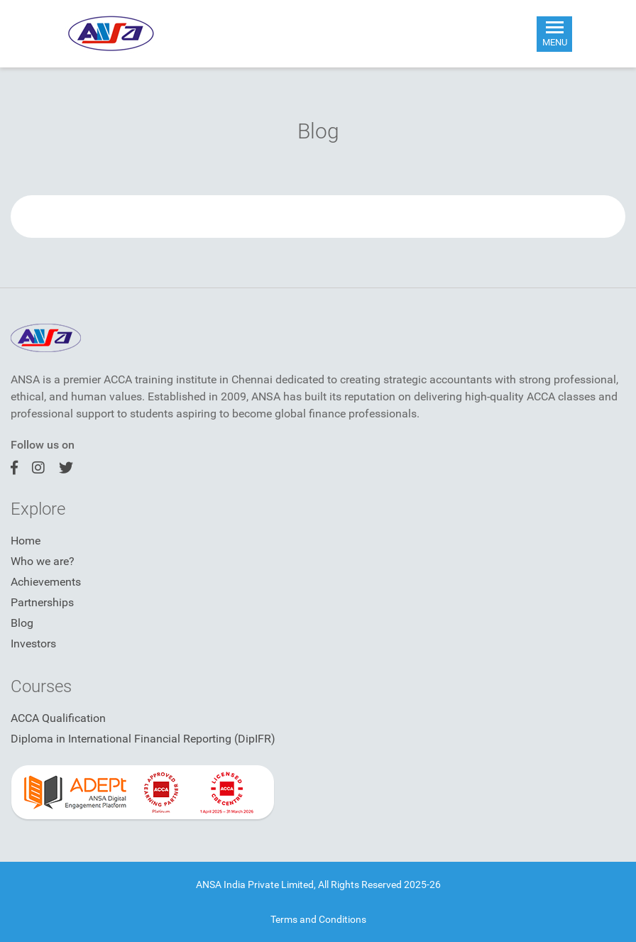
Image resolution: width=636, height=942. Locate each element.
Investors (33, 643)
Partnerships (42, 602)
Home (25, 540)
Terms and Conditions (318, 919)
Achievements (46, 581)
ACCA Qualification (58, 718)
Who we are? (43, 561)
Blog (22, 623)
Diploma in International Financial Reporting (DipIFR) (143, 738)
